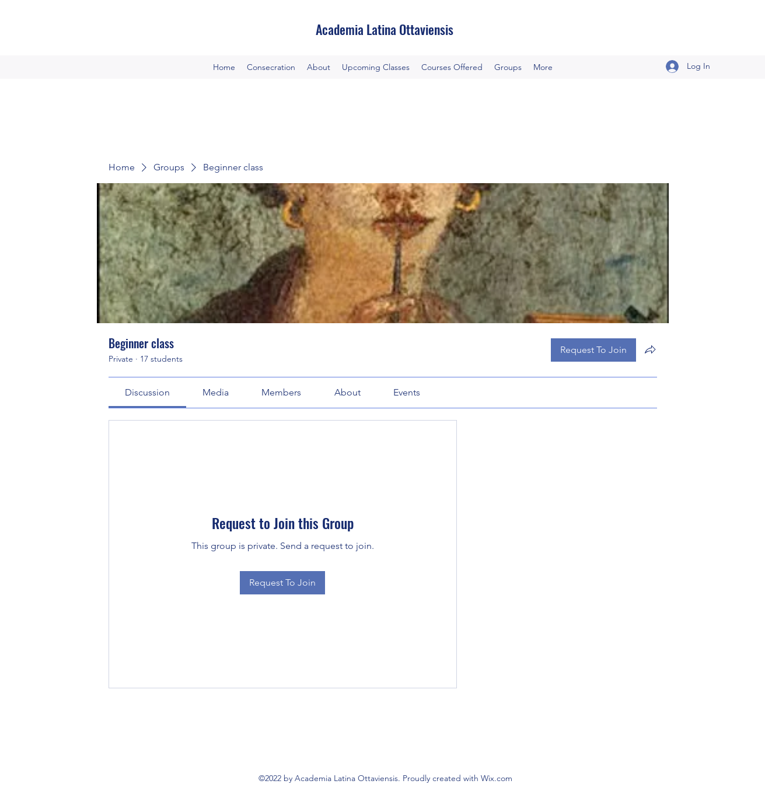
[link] (147, 392)
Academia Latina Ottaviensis (384, 29)
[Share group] (650, 349)
